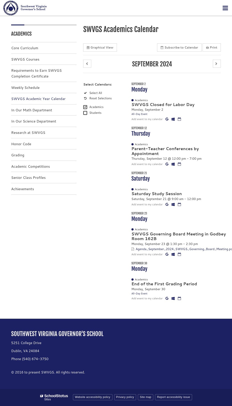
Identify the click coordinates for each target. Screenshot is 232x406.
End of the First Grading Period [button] (164, 284)
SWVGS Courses (25, 59)
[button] (87, 64)
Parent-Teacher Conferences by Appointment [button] (165, 151)
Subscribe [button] (179, 47)
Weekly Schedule (25, 87)
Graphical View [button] (100, 47)
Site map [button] (145, 397)
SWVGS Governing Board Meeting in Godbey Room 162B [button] (178, 236)
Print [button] (211, 47)
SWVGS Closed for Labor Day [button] (163, 104)
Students (95, 113)
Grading (17, 154)
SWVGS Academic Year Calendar (38, 98)
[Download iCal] (179, 119)
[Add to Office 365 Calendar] (174, 119)
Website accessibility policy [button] (92, 397)
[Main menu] (225, 8)
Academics (96, 107)
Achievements (22, 188)
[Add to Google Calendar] (167, 119)
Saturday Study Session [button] (156, 193)
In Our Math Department (31, 109)
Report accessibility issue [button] (173, 397)
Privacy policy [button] (125, 397)
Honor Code (21, 143)
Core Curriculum (24, 47)
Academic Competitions (30, 166)
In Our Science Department (33, 121)
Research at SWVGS (28, 132)
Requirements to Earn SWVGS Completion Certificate (36, 73)
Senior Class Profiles (28, 177)
